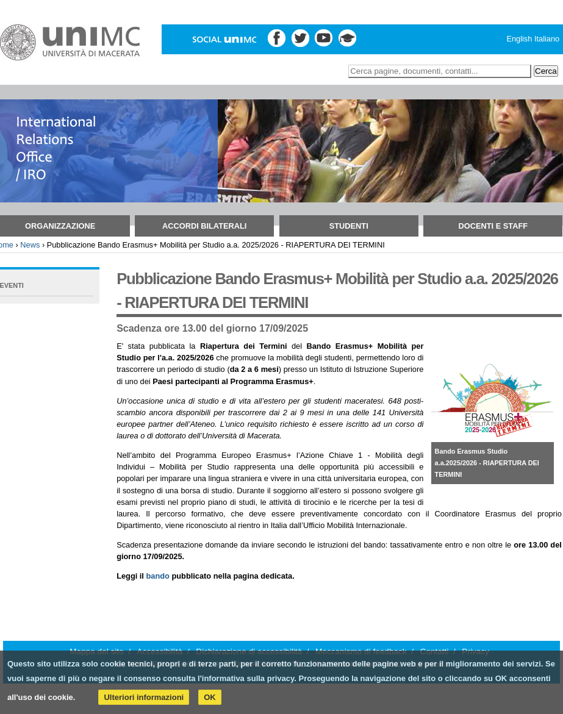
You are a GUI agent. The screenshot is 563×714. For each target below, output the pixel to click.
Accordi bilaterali (204, 225)
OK (210, 697)
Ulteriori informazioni (144, 697)
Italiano (546, 38)
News (30, 244)
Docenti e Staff (493, 225)
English (519, 38)
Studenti (348, 225)
